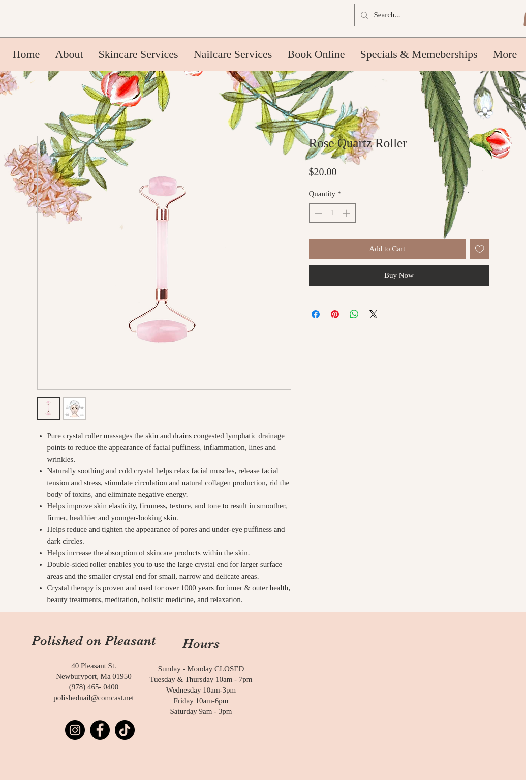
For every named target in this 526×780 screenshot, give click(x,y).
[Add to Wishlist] (479, 249)
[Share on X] (373, 314)
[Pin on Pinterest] (335, 314)
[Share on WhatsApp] (354, 314)
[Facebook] (100, 730)
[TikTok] (125, 730)
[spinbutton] (332, 213)
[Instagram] (75, 730)
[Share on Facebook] (316, 314)
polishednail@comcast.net (93, 698)
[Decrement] (317, 213)
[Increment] (347, 213)
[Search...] (430, 15)
